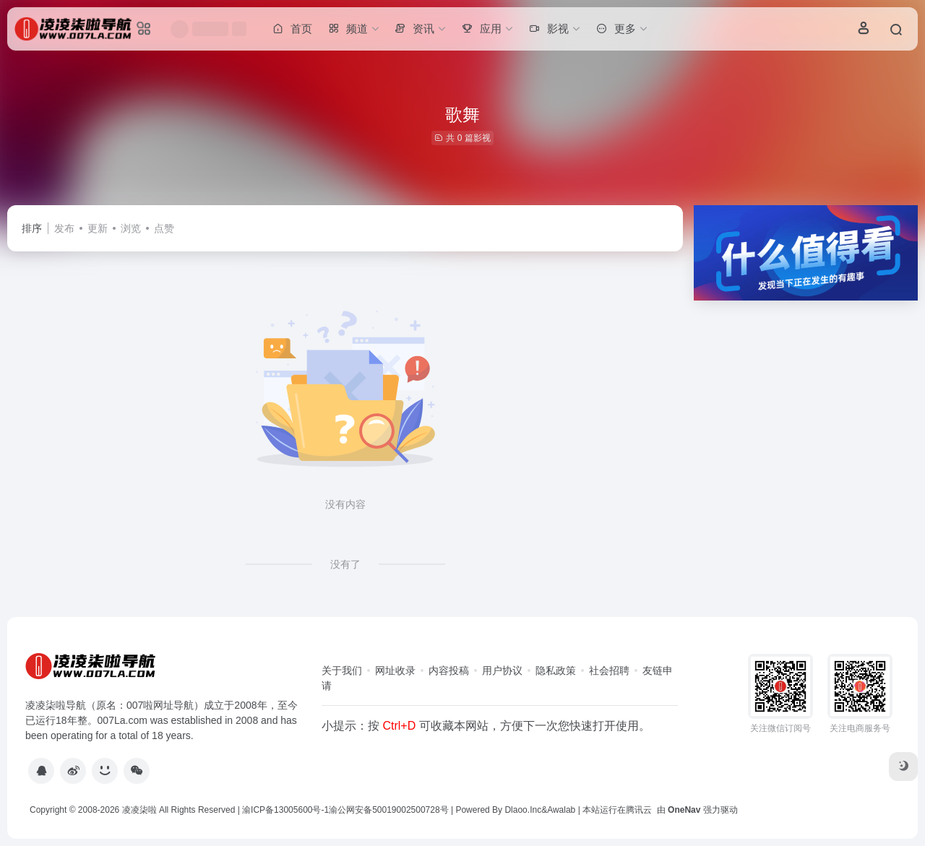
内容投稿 (449, 670)
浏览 (131, 228)
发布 (64, 228)
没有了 (345, 564)
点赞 (164, 228)
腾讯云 (639, 810)
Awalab (561, 810)
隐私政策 (555, 670)
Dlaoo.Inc (522, 810)
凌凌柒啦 (139, 810)
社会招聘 (609, 670)
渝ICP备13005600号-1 (285, 810)
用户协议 (502, 670)
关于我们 (342, 670)
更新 (97, 228)
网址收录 (395, 670)
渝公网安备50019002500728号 (388, 810)
